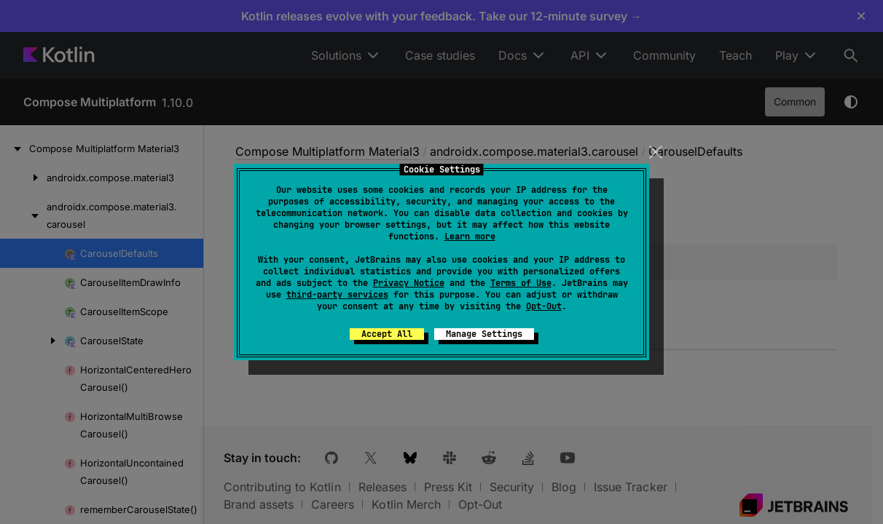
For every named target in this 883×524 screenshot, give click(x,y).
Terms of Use (521, 283)
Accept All (386, 334)
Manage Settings (484, 334)
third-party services (337, 295)
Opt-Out (544, 306)
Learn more (469, 236)
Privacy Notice (408, 283)
